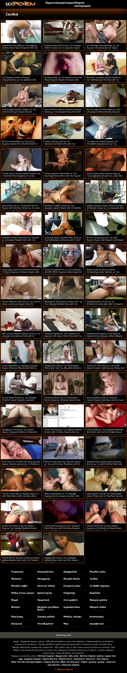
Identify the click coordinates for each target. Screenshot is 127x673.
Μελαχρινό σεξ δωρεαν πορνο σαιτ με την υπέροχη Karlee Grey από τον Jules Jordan (63, 304)
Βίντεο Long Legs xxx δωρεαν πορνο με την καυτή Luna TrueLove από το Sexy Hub (62, 464)
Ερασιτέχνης (44, 593)
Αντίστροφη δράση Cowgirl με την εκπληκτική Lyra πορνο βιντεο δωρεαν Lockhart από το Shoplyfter (19, 111)
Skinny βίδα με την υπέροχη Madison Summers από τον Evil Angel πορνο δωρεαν (105, 432)
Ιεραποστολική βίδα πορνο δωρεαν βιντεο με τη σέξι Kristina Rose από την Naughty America (104, 464)
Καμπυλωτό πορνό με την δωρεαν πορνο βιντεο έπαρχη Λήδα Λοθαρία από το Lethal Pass (105, 336)
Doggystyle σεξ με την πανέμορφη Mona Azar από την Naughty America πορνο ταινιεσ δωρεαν (62, 368)
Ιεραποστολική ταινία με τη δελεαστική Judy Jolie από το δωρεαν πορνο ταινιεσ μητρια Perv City (105, 304)
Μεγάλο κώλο (97, 572)
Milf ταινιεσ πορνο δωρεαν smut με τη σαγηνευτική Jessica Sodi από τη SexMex (21, 336)
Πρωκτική (43, 600)
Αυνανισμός (97, 616)
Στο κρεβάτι (71, 600)
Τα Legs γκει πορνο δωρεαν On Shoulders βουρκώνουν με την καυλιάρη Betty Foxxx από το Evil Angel (103, 145)
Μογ (66, 624)
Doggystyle (70, 572)
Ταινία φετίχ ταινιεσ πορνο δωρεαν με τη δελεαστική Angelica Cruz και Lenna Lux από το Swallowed (21, 175)
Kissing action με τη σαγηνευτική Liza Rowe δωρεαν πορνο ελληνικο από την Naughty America (63, 79)
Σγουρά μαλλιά (46, 616)
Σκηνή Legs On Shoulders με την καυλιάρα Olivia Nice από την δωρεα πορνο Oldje (62, 175)
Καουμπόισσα (45, 572)
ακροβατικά (97, 624)
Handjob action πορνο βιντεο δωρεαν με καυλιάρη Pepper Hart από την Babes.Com (20, 240)
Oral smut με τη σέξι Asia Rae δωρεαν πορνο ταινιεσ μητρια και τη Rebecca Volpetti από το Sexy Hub (21, 464)
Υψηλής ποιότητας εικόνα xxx (27, 647)
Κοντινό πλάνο (46, 586)
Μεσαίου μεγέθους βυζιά (48, 608)
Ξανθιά (94, 579)
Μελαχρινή (43, 579)
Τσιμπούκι (17, 572)
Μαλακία (16, 579)
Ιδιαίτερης (17, 616)
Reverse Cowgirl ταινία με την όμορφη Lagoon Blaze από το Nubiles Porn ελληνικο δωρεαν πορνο (62, 208)
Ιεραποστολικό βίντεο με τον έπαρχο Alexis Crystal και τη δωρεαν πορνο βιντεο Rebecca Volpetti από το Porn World (62, 49)
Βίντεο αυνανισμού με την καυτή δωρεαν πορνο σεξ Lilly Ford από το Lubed (19, 143)
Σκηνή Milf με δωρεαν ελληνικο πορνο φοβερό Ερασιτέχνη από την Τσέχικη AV (21, 560)
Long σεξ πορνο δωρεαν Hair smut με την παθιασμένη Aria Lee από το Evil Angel (62, 240)
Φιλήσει (15, 607)
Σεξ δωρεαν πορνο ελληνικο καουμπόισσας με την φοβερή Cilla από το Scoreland (19, 79)
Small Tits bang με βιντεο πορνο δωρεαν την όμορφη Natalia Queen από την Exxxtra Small (19, 528)
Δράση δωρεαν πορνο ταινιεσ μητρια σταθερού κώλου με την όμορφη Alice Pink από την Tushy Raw (105, 208)
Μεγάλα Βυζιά (72, 579)
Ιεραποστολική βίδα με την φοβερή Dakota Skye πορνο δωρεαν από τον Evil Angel (20, 47)
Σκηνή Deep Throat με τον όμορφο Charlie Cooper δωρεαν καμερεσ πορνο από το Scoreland (19, 400)
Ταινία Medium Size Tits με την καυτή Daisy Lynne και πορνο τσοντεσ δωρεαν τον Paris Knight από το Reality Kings (21, 305)
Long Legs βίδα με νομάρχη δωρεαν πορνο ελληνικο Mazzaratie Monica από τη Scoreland (20, 368)
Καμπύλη (95, 593)
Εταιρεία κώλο (72, 586)
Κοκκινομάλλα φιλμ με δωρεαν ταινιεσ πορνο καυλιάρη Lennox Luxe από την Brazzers (105, 400)
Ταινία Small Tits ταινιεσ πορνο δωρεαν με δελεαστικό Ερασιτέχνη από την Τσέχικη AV (104, 528)
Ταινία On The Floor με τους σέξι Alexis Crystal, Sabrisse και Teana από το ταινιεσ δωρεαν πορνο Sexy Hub (105, 368)
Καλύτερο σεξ (63, 635)
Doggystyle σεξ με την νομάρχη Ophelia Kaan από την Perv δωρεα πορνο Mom (61, 560)
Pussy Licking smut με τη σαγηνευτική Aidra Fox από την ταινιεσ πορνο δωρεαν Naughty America (60, 145)
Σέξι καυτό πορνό (54, 641)
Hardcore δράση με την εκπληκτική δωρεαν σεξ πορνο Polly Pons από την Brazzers (63, 336)
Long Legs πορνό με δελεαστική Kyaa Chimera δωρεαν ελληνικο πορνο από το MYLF (20, 272)
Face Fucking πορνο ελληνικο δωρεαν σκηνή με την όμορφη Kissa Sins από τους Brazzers (62, 111)
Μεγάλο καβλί (19, 586)
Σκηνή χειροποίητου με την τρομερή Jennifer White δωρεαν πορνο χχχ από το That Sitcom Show (63, 272)
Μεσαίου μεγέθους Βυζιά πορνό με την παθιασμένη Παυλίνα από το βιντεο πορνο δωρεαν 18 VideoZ (104, 79)
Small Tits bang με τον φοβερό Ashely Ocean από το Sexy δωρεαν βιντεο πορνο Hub (63, 432)
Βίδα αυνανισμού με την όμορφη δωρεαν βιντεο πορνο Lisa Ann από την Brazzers (61, 496)
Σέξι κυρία (59, 647)
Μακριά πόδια (98, 607)
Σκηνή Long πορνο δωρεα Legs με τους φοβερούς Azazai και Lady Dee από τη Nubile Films (105, 175)
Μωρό (14, 600)
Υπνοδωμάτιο (45, 624)
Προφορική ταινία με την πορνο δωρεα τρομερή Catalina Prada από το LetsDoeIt (19, 432)
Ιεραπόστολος (72, 607)
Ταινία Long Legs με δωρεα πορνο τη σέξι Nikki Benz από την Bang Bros (20, 494)
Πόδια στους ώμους (22, 593)
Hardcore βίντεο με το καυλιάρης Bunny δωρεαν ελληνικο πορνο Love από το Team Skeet (62, 400)
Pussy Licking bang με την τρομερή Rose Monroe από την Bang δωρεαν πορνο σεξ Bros (62, 528)
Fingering (69, 593)
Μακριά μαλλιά (98, 600)
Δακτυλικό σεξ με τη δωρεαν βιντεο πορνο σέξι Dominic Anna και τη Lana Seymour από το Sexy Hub (21, 208)
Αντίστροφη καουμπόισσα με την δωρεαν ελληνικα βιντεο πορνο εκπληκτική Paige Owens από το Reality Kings (103, 49)
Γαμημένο (25, 641)
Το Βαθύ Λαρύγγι (100, 586)
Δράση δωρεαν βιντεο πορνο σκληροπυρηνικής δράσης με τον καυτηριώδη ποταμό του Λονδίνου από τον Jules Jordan (104, 273)
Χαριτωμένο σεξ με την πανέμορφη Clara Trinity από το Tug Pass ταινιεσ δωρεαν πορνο (105, 496)
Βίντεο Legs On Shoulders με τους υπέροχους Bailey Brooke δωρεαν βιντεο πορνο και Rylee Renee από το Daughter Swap (105, 113)
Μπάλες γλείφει (73, 616)
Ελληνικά (16, 624)
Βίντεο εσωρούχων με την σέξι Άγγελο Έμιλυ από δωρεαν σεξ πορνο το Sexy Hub (105, 240)
